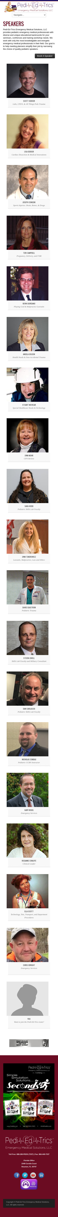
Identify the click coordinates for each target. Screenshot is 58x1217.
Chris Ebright (29, 965)
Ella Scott (29, 911)
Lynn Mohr (29, 455)
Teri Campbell (29, 253)
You (29, 1019)
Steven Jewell (29, 658)
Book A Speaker (45, 56)
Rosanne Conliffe (29, 860)
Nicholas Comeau (29, 759)
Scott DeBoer (29, 101)
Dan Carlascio (29, 708)
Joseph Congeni (29, 202)
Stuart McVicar (29, 404)
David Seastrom (29, 607)
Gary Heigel (29, 810)
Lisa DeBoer (29, 151)
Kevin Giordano (29, 303)
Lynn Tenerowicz (29, 556)
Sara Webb (29, 506)
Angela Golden (29, 354)
